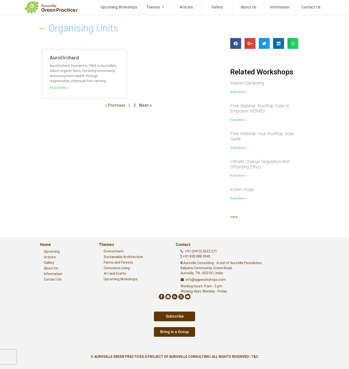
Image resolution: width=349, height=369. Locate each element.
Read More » (59, 88)
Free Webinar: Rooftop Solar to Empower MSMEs (260, 108)
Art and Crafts (115, 273)
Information (280, 7)
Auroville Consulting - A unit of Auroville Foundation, (221, 268)
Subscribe (174, 316)
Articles (186, 7)
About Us (248, 7)
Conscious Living (117, 268)
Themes (153, 7)
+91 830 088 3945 (196, 256)
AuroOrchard (64, 58)
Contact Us (311, 7)
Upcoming (52, 251)
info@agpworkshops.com (206, 280)
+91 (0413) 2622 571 (201, 251)
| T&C (254, 357)
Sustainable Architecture (123, 257)
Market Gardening (247, 83)
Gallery (217, 7)
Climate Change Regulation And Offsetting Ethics (259, 164)
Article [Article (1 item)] (234, 217)
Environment (114, 251)
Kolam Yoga (242, 189)
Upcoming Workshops (119, 7)
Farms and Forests (118, 262)
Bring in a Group (174, 332)
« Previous (115, 105)
